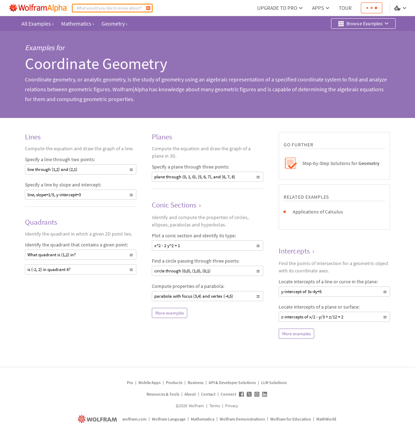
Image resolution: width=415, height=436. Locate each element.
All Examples (37, 23)
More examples (169, 313)
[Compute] (148, 8)
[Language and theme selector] (401, 8)
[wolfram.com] (98, 419)
